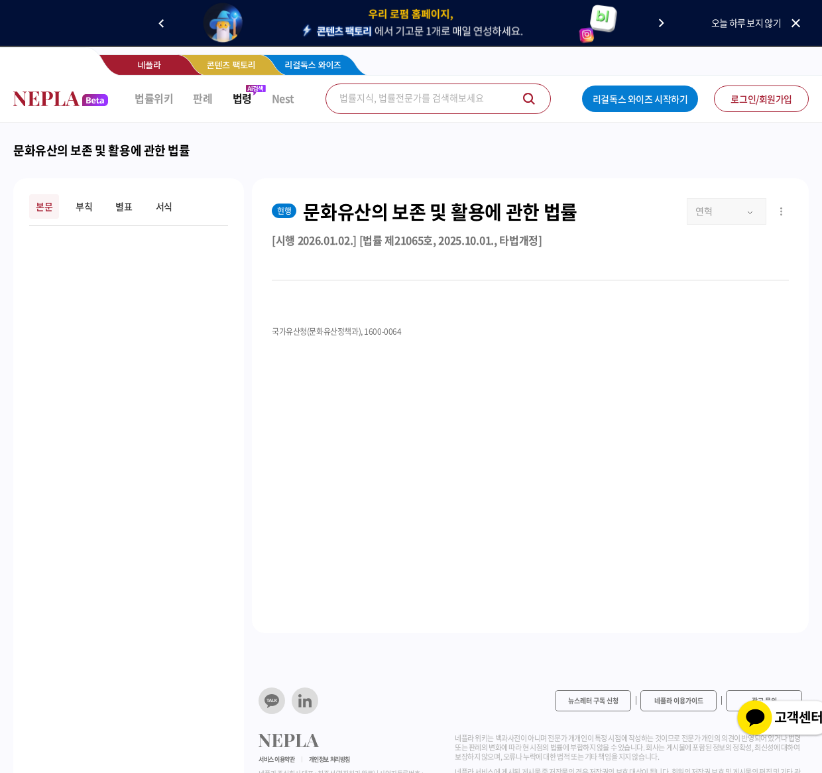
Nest (283, 98)
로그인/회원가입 (761, 98)
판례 (202, 98)
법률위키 (154, 98)
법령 (242, 98)
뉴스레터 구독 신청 (593, 700)
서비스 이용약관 (277, 759)
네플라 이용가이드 (678, 700)
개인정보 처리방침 (329, 759)
